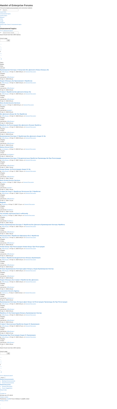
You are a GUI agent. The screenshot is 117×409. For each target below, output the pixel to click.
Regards (3, 202)
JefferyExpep (5, 71)
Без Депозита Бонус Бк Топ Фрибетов (13, 114)
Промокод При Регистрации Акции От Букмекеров (18, 335)
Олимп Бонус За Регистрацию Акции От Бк (15, 169)
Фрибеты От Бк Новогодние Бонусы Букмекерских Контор (21, 313)
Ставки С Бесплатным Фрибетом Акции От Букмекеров (19, 324)
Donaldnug (4, 204)
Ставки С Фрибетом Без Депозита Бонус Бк (15, 92)
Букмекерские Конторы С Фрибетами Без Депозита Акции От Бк (23, 136)
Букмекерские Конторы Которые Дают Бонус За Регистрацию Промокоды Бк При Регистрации (33, 302)
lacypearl (4, 105)
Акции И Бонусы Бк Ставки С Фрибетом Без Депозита (19, 280)
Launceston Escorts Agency (9, 291)
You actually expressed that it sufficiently (14, 213)
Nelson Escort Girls (6, 147)
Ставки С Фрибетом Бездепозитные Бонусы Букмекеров (20, 257)
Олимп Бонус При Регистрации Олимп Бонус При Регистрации (22, 246)
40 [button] (1, 59)
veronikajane (5, 149)
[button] (0, 37)
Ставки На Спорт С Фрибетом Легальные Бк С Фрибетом (20, 191)
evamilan (4, 182)
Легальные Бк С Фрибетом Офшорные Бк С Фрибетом (19, 235)
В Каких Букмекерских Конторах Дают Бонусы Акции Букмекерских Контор (27, 269)
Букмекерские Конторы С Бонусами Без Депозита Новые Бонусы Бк (24, 70)
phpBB (8, 398)
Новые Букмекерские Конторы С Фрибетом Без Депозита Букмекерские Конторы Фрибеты (32, 224)
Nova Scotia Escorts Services (10, 103)
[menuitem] (5, 14)
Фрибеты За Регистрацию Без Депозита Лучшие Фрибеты (20, 125)
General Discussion (31, 71)
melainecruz (5, 292)
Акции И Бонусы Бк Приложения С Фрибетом (16, 81)
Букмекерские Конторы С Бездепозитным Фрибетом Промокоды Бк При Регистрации (30, 158)
